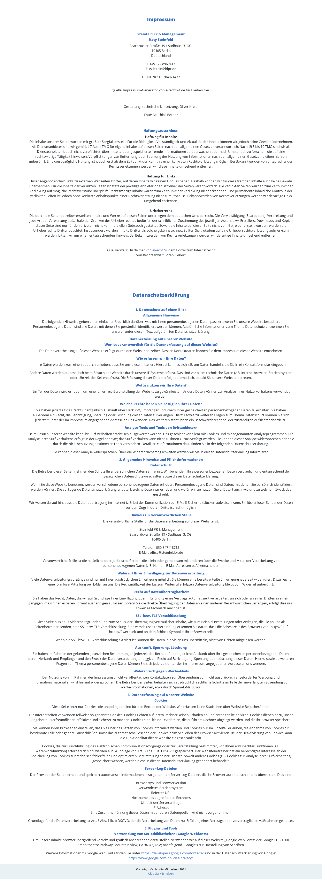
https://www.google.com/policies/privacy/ (161, 858)
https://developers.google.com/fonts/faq (172, 853)
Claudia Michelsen (161, 874)
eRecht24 (159, 250)
